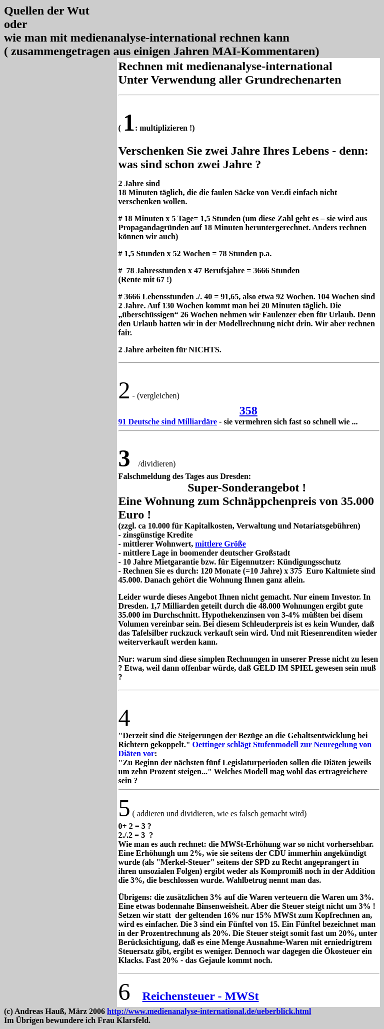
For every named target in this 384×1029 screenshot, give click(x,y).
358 (249, 410)
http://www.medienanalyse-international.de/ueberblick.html (209, 1011)
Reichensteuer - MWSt (200, 995)
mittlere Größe (220, 544)
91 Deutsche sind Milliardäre (167, 421)
